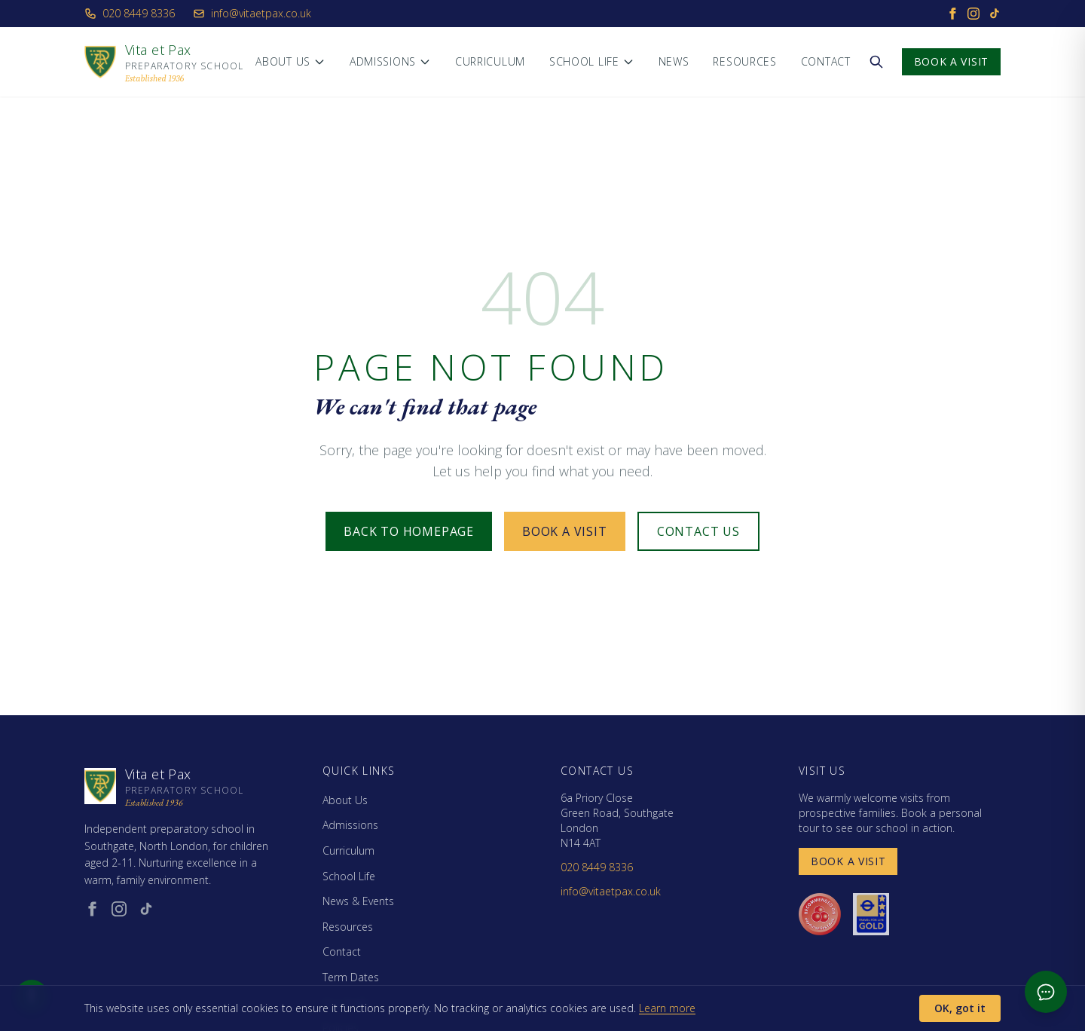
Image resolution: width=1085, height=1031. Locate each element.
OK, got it (960, 1008)
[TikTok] (995, 14)
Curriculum (490, 61)
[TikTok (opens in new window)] (146, 908)
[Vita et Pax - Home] (163, 61)
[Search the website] (876, 61)
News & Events (358, 901)
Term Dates (350, 977)
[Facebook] (952, 14)
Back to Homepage (409, 531)
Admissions (390, 61)
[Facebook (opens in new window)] (91, 908)
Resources (744, 61)
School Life (591, 61)
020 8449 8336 (129, 13)
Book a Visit (951, 61)
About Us (290, 61)
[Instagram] (973, 14)
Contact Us (698, 531)
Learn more (667, 1008)
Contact (826, 61)
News (674, 61)
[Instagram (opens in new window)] (119, 908)
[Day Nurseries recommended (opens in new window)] (820, 914)
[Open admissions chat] (1046, 992)
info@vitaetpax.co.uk (252, 13)
